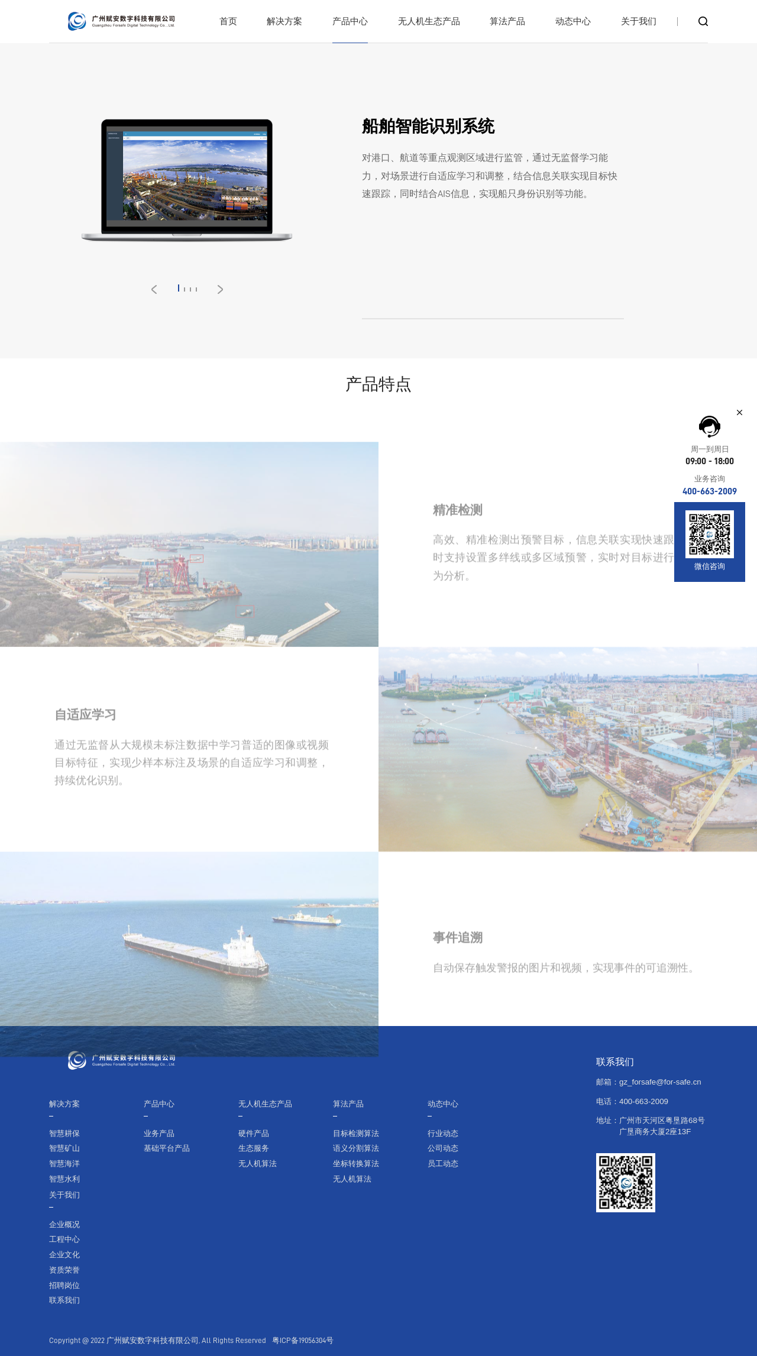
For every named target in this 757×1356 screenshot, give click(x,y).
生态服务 (253, 1148)
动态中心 (443, 1104)
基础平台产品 (167, 1148)
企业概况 (64, 1224)
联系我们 (64, 1300)
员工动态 (443, 1163)
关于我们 (64, 1195)
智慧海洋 (64, 1163)
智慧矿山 (64, 1148)
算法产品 (348, 1104)
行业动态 (443, 1133)
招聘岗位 (64, 1285)
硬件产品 (253, 1133)
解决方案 (64, 1104)
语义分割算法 (356, 1148)
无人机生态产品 (265, 1104)
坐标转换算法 (356, 1163)
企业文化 (64, 1254)
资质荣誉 (64, 1270)
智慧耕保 (64, 1133)
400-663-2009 (709, 491)
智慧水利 (64, 1179)
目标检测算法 (356, 1133)
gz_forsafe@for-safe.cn (660, 1081)
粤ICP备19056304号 (303, 1340)
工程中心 (64, 1239)
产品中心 (159, 1104)
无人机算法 (257, 1163)
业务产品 (159, 1133)
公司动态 (443, 1148)
